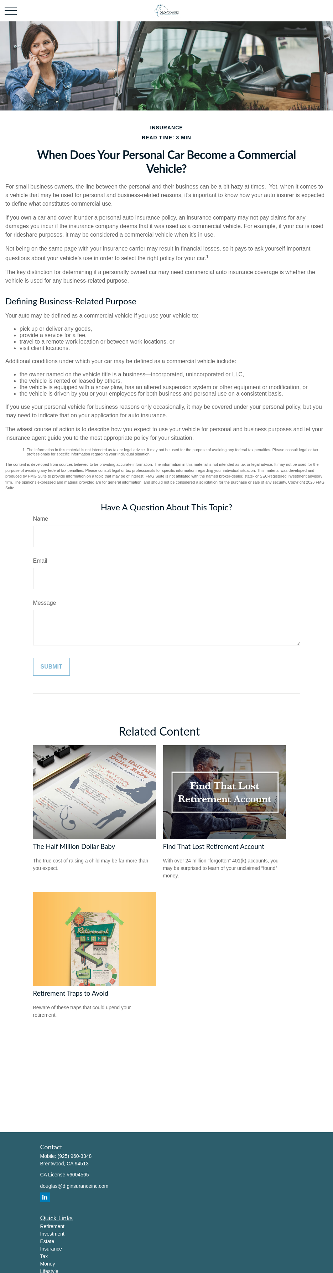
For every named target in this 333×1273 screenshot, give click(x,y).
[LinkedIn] (45, 1197)
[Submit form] (51, 667)
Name (40, 519)
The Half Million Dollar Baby (74, 846)
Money (47, 1264)
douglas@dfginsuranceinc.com (74, 1186)
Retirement (52, 1226)
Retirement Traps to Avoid (71, 993)
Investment (52, 1234)
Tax (44, 1256)
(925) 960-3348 (75, 1156)
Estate (47, 1241)
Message (44, 603)
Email (40, 561)
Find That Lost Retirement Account (213, 846)
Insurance (51, 1249)
